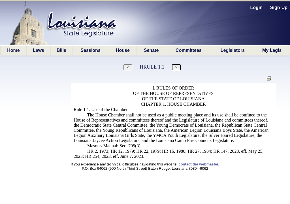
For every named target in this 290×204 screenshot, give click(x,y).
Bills (61, 50)
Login (256, 7)
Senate (151, 50)
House (123, 50)
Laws (38, 50)
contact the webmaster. (198, 164)
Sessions (91, 50)
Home (13, 50)
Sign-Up (278, 7)
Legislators (233, 50)
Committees (189, 50)
